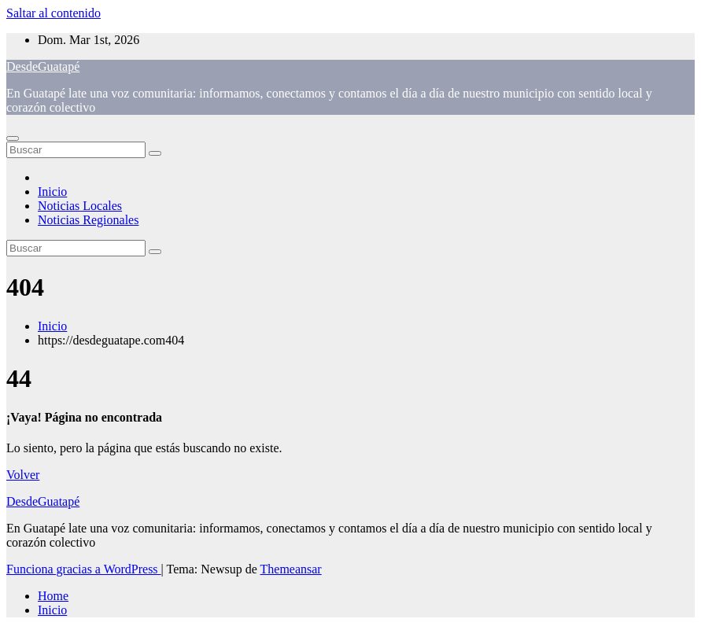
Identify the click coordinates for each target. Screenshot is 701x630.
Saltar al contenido (53, 13)
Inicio (52, 191)
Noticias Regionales (88, 220)
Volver (22, 474)
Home (53, 595)
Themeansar (291, 569)
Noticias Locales (80, 205)
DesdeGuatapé (42, 66)
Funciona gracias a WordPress (83, 569)
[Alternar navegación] (12, 138)
